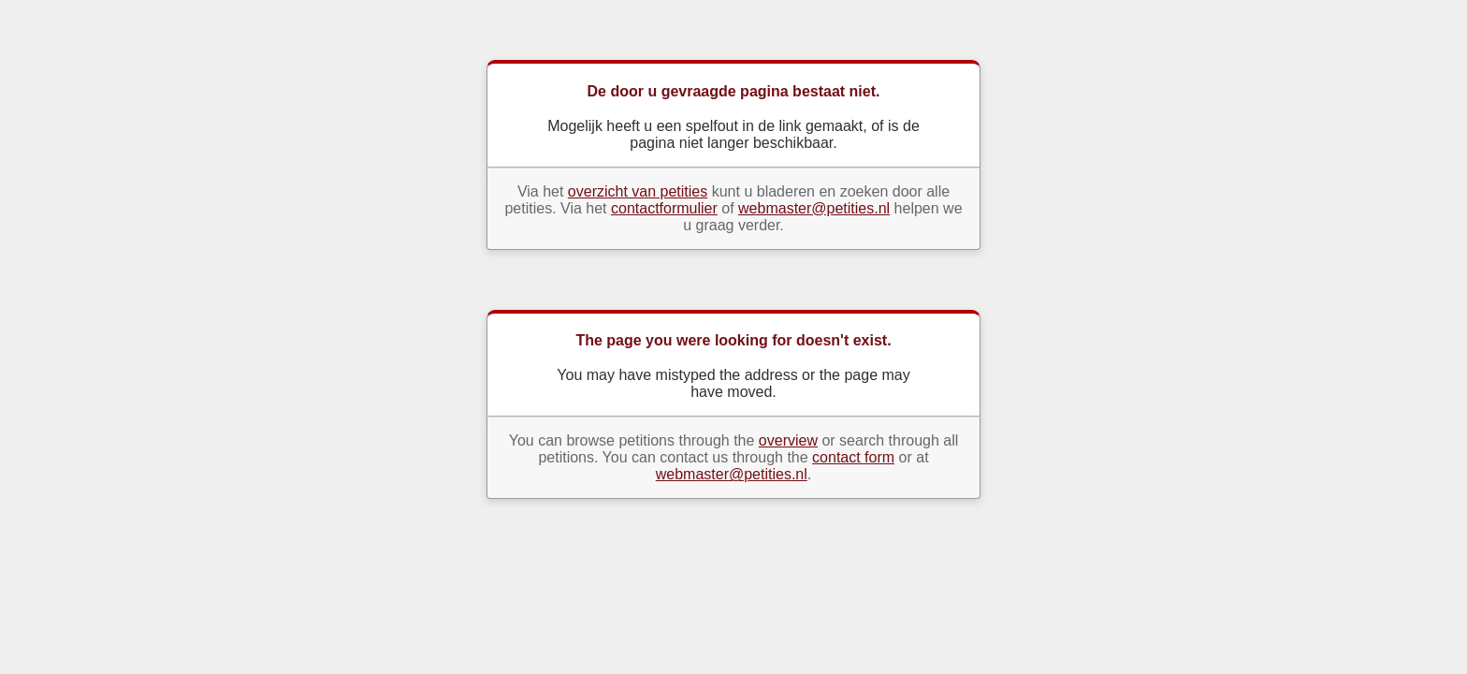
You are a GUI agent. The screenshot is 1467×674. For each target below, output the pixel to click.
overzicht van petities (637, 191)
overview (788, 440)
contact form (853, 457)
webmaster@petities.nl (814, 208)
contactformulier (664, 208)
